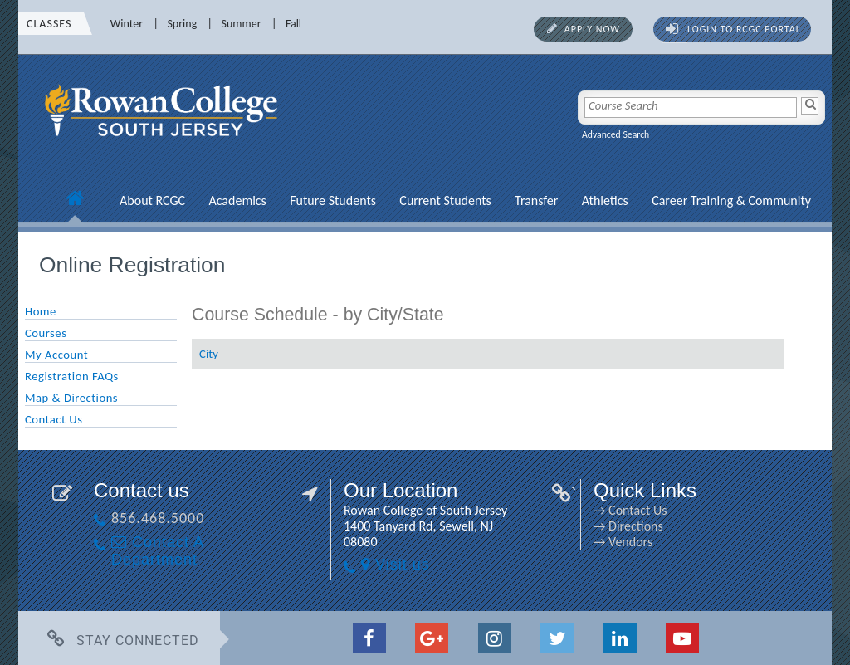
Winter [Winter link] (126, 24)
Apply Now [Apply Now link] (592, 29)
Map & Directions (71, 397)
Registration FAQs (72, 376)
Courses (45, 332)
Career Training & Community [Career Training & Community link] (731, 200)
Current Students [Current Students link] (445, 200)
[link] (163, 145)
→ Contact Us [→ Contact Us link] (630, 510)
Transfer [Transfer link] (536, 200)
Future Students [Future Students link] (333, 200)
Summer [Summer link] (241, 24)
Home (40, 311)
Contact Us (53, 419)
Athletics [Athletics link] (605, 200)
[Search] (809, 106)
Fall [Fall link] (293, 24)
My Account (56, 354)
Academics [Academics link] (237, 200)
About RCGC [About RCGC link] (152, 200)
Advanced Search (615, 134)
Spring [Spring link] (182, 24)
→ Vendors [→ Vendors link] (623, 542)
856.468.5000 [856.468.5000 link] (157, 518)
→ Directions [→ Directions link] (628, 526)
